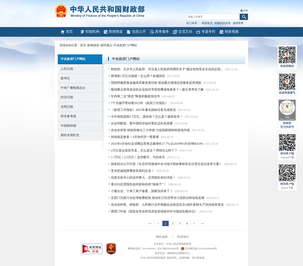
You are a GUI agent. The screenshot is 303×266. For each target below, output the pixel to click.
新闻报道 (113, 32)
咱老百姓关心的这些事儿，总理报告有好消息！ (143, 177)
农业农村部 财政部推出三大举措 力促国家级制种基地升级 (150, 130)
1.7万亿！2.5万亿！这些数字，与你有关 (138, 157)
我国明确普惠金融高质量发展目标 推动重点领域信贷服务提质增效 (156, 82)
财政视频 (229, 32)
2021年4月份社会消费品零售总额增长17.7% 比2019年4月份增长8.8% (157, 143)
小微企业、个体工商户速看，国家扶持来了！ (142, 191)
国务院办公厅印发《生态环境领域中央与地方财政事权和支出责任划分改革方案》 (166, 164)
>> (202, 223)
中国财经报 (68, 125)
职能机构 (90, 32)
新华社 (65, 78)
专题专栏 (205, 32)
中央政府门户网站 (125, 45)
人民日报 (67, 68)
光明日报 (67, 106)
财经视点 (106, 45)
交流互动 (182, 32)
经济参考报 (68, 116)
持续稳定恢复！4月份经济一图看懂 (135, 137)
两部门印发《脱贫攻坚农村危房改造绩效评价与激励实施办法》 (154, 211)
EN (246, 10)
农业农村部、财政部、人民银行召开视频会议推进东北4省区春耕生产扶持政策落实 (167, 204)
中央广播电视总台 (73, 87)
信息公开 (136, 32)
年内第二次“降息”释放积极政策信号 (135, 96)
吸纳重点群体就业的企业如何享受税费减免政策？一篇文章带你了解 (157, 89)
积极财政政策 (222, 23)
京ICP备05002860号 (168, 248)
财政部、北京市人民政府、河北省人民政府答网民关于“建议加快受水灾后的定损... (167, 69)
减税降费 (238, 23)
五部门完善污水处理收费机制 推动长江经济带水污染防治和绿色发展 (157, 197)
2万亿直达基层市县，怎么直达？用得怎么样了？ (144, 150)
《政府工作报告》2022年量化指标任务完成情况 (143, 109)
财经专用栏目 (70, 135)
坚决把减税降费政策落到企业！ (132, 170)
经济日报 (67, 97)
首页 (66, 32)
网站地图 (162, 236)
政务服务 (159, 32)
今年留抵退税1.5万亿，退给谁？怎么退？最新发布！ (147, 116)
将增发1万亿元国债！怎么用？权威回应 (138, 76)
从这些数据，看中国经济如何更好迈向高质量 (142, 123)
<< (150, 223)
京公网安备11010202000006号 (199, 248)
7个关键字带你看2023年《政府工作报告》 (139, 103)
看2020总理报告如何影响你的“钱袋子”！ (138, 184)
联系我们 (183, 236)
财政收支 (207, 23)
